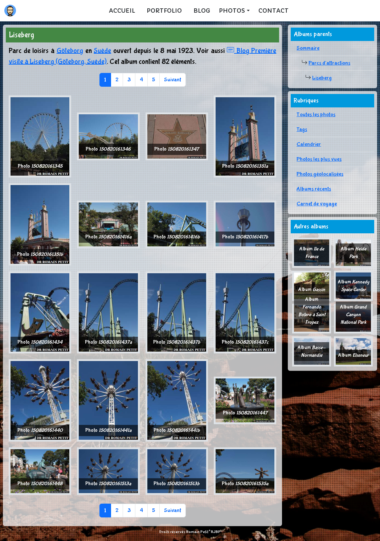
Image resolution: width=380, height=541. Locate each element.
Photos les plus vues (319, 159)
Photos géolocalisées (320, 174)
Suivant (172, 79)
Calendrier (309, 144)
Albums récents (314, 188)
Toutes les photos (316, 114)
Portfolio (164, 10)
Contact (273, 10)
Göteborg (70, 50)
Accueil (122, 10)
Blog (201, 10)
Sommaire (308, 48)
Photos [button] (232, 10)
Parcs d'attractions (329, 63)
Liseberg (322, 77)
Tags (302, 129)
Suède (102, 50)
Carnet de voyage (317, 203)
